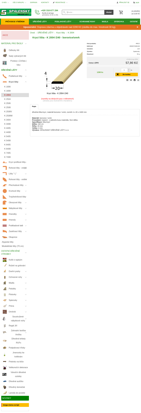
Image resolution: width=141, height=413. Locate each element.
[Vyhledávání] (83, 12)
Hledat (109, 12)
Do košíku (126, 74)
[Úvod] (15, 12)
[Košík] (129, 12)
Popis (34, 106)
